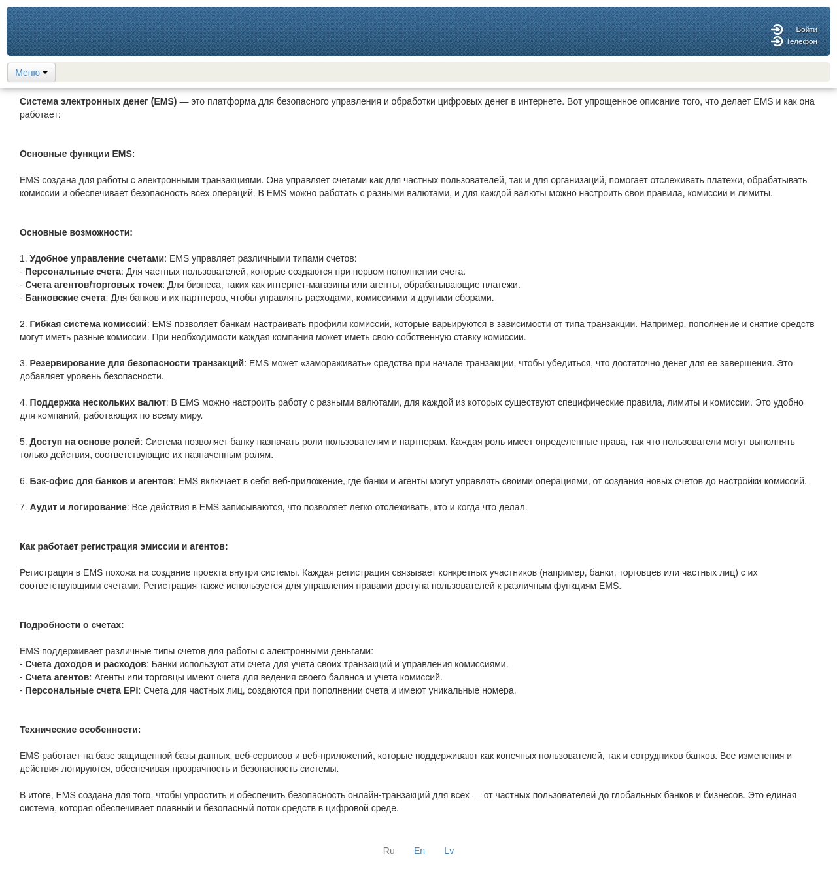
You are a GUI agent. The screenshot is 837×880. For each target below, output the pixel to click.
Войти (806, 29)
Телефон (801, 41)
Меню (31, 72)
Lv (449, 850)
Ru (389, 850)
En (419, 850)
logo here (44, 31)
